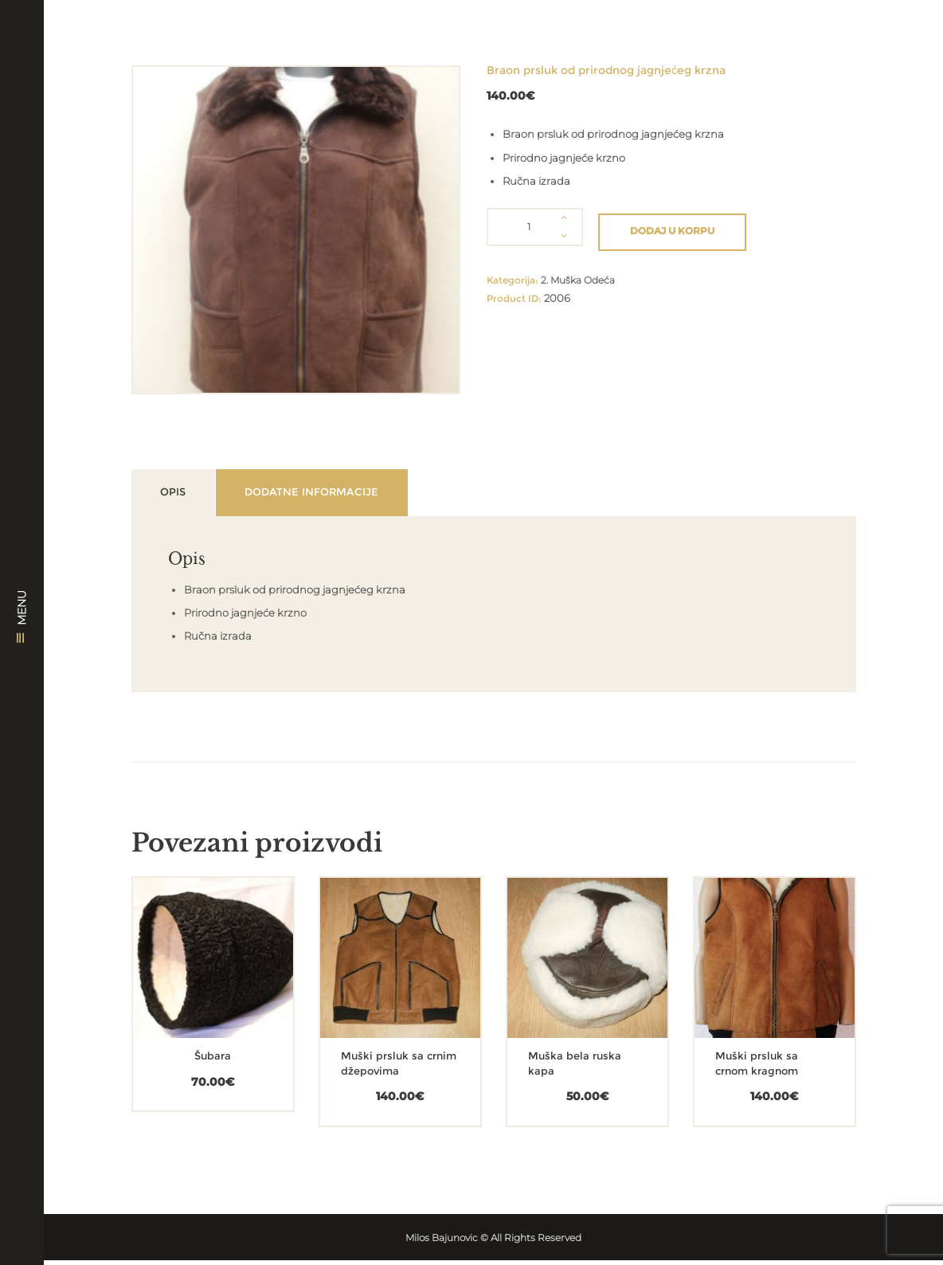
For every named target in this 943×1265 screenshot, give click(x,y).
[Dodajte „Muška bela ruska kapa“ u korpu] (562, 984)
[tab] (182, 495)
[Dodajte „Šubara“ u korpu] (188, 984)
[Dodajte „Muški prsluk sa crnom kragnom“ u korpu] (749, 984)
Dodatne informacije (342, 495)
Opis (183, 495)
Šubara (213, 1061)
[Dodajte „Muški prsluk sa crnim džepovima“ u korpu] (375, 984)
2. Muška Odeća (581, 276)
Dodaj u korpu (674, 227)
